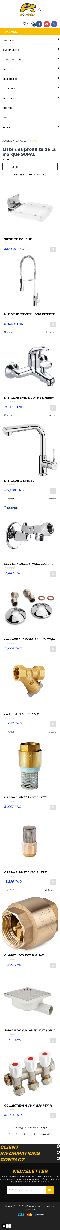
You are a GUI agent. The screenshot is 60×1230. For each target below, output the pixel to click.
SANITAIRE (8, 40)
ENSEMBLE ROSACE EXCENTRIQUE (30, 639)
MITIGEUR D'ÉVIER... (19, 481)
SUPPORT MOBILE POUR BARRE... (29, 564)
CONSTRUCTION (12, 59)
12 (33, 1134)
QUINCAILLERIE (11, 50)
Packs (6, 127)
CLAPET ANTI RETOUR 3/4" (24, 955)
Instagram (54, 24)
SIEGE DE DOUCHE (18, 239)
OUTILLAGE (9, 88)
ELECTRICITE (10, 79)
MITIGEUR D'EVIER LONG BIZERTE (29, 314)
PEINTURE (8, 98)
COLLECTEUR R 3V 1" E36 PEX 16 (28, 1105)
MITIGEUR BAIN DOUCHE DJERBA (29, 397)
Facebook (39, 24)
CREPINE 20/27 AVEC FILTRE (25, 872)
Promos (7, 108)
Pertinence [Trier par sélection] (31, 166)
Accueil (11, 31)
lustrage (9, 117)
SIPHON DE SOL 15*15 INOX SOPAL (29, 1030)
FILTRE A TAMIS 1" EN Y (21, 714)
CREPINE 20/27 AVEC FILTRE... (26, 797)
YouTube (47, 24)
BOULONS (8, 69)
